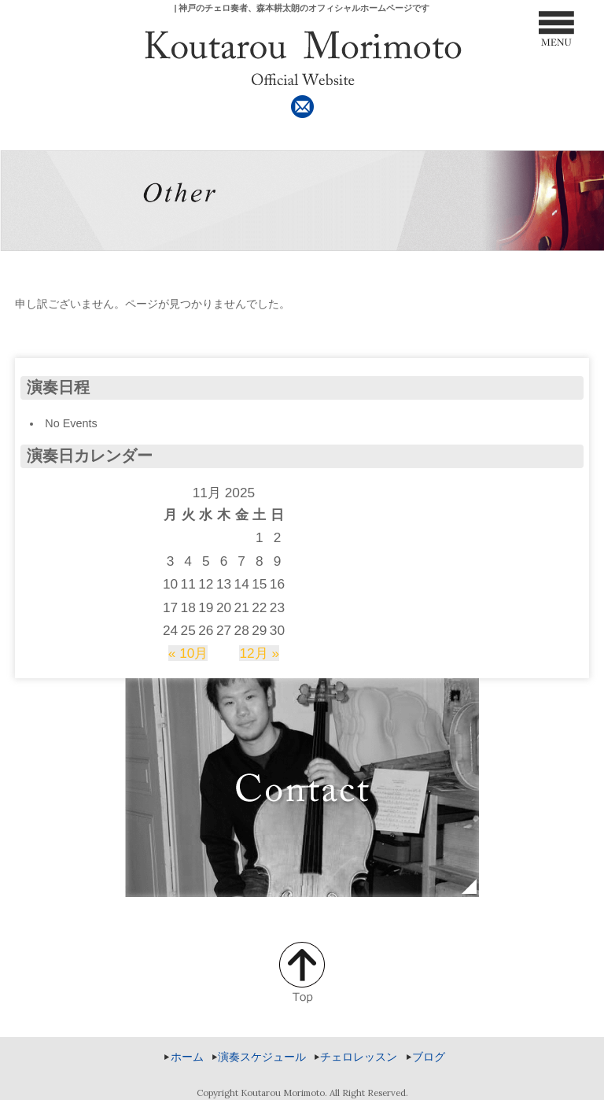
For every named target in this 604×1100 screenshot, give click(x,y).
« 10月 (188, 653)
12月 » (259, 653)
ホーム (187, 1056)
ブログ (428, 1056)
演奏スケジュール (262, 1056)
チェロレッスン (358, 1056)
